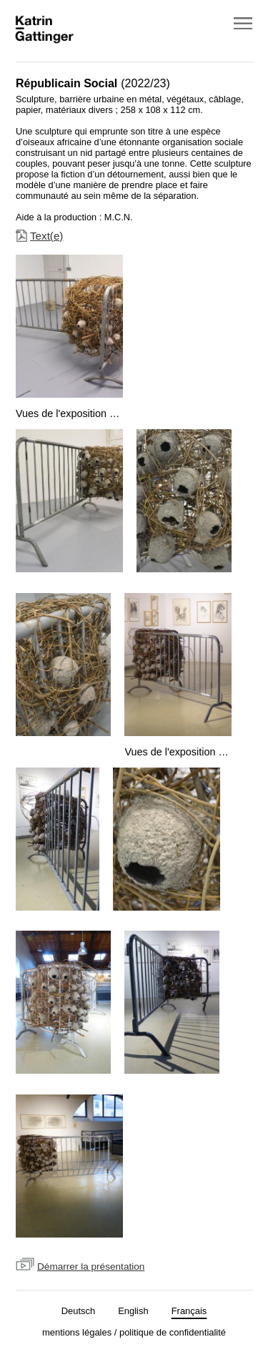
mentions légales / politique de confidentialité (134, 1332)
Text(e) (46, 236)
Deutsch (78, 1311)
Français (189, 1311)
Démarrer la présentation (90, 1266)
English (133, 1311)
